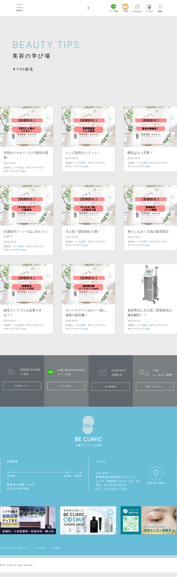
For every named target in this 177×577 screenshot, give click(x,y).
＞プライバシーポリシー (14, 548)
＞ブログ (55, 548)
